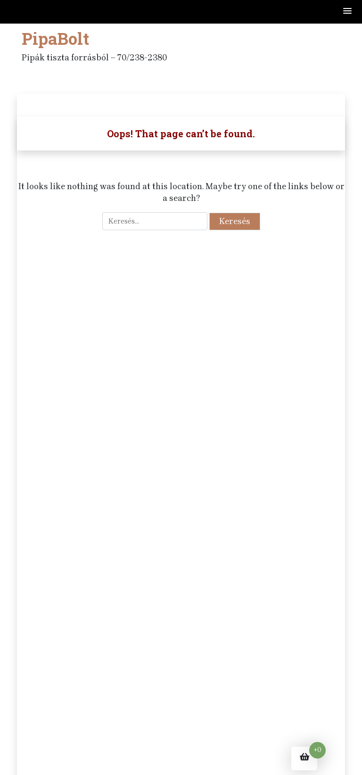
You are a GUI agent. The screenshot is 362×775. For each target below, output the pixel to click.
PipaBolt (55, 38)
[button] (347, 11)
